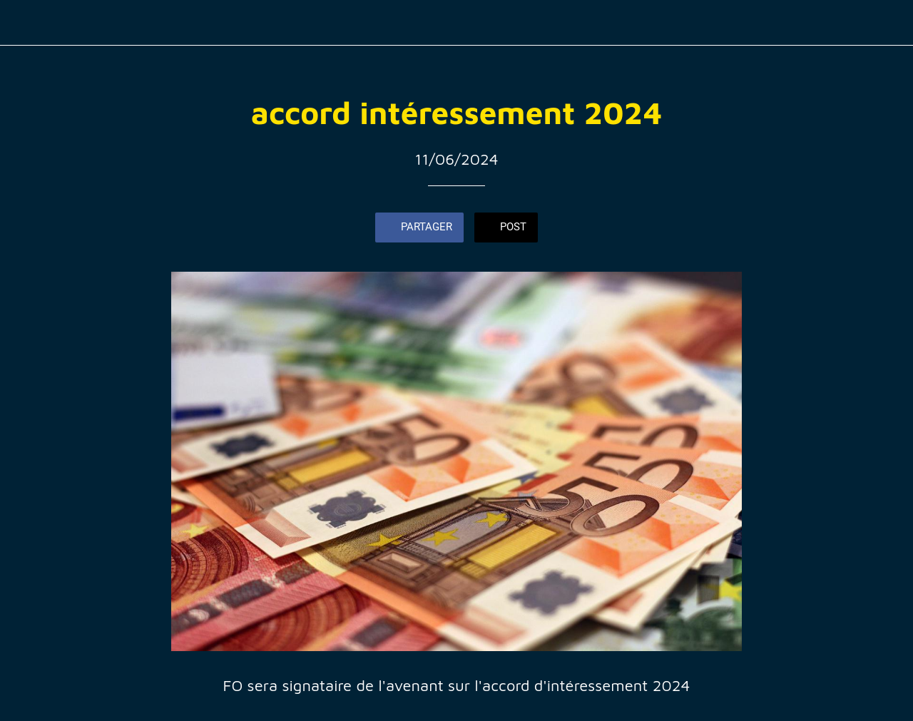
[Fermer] (22, 22)
